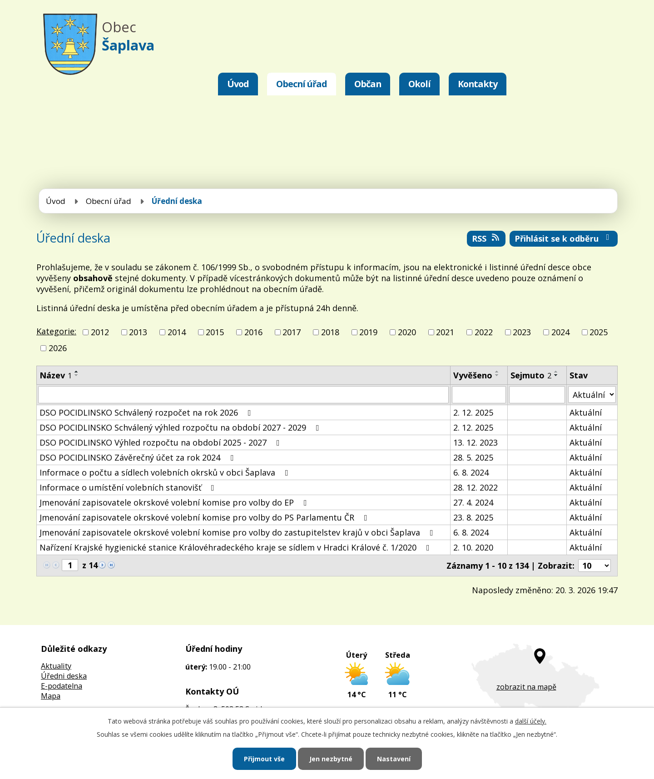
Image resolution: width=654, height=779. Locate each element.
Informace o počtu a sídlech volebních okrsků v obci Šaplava (166, 472)
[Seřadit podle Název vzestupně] (77, 371)
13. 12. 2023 (475, 442)
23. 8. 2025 (473, 517)
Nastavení (394, 758)
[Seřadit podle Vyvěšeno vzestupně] (497, 371)
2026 (58, 347)
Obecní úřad (301, 84)
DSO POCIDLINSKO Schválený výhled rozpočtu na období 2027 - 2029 (181, 427)
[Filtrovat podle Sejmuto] (537, 394)
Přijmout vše (264, 758)
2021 (445, 332)
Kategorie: (56, 331)
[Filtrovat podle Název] (243, 394)
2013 (138, 332)
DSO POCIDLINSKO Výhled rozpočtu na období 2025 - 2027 (161, 442)
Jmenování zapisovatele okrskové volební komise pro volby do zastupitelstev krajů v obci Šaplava (238, 532)
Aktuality (56, 666)
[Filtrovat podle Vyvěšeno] (479, 394)
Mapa (50, 696)
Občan (367, 84)
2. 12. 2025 (473, 412)
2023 (522, 332)
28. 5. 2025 (473, 457)
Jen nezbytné (330, 758)
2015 (215, 332)
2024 (560, 332)
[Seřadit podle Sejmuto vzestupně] (556, 371)
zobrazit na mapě (526, 687)
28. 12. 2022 (475, 487)
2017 (291, 332)
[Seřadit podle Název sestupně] (77, 375)
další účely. (530, 721)
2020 (407, 332)
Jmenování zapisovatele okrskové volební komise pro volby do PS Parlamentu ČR (205, 517)
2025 (599, 332)
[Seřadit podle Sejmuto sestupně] (556, 375)
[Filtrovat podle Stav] (592, 394)
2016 (253, 332)
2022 (484, 332)
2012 (100, 332)
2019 (368, 332)
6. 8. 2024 (471, 472)
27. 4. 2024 (473, 502)
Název (56, 375)
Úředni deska (64, 676)
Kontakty (477, 84)
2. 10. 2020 (473, 547)
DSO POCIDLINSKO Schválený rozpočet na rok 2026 (147, 412)
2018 (330, 332)
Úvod (238, 84)
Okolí (419, 84)
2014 (177, 332)
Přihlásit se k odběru (564, 238)
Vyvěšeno (472, 375)
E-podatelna (61, 686)
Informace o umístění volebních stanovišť (129, 487)
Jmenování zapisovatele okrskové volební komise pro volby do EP (175, 502)
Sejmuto (530, 375)
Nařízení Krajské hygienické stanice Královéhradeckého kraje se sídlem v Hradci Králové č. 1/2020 (236, 547)
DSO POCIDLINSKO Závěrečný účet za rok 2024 (138, 457)
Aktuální (586, 412)
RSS (486, 238)
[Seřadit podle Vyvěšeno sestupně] (497, 375)
